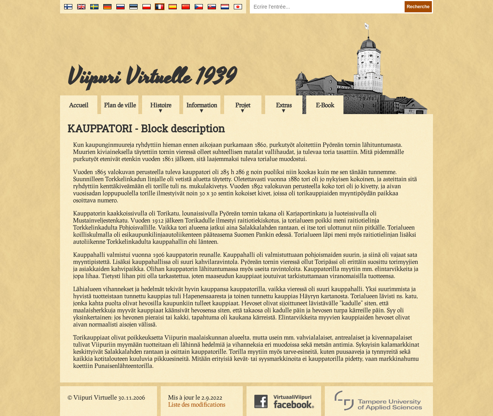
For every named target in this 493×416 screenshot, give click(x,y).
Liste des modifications (196, 404)
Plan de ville (120, 104)
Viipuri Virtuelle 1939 (151, 77)
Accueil (78, 104)
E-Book (325, 104)
